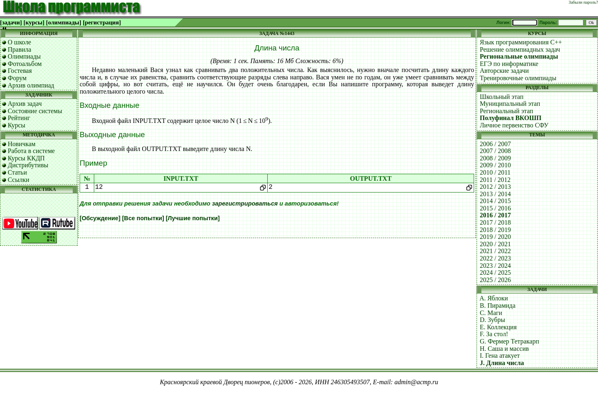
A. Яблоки (493, 298)
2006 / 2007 (495, 143)
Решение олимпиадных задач (520, 49)
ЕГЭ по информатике (509, 63)
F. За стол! (494, 333)
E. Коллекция (498, 327)
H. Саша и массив (504, 348)
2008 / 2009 (495, 158)
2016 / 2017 (495, 215)
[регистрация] (102, 22)
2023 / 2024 (495, 265)
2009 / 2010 (495, 165)
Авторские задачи (504, 70)
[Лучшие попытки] (193, 218)
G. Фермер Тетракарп (509, 341)
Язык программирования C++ (521, 42)
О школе (19, 42)
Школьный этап (502, 96)
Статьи (17, 172)
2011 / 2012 (495, 179)
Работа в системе (31, 150)
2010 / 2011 (495, 172)
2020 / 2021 (495, 244)
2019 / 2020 (495, 236)
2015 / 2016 (495, 208)
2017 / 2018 (495, 222)
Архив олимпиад (31, 85)
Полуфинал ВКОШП (511, 117)
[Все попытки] (143, 218)
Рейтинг (19, 117)
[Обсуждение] (100, 218)
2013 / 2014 (495, 193)
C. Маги (491, 312)
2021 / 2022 (495, 250)
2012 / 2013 (495, 186)
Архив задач (25, 103)
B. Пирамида (498, 305)
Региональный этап (506, 110)
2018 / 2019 (495, 229)
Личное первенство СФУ (514, 125)
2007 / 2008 (495, 150)
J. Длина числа (502, 362)
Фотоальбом (25, 63)
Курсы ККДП (26, 158)
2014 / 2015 (495, 200)
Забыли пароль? (583, 2)
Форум (17, 77)
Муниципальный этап (510, 103)
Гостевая (20, 70)
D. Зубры (492, 319)
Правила (19, 49)
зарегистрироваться (245, 203)
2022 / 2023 (495, 258)
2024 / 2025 (495, 272)
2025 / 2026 (495, 279)
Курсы (16, 125)
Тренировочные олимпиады (518, 77)
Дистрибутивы (28, 165)
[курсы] (34, 22)
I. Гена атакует (500, 355)
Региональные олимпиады (519, 56)
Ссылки (18, 179)
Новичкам (21, 143)
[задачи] (11, 22)
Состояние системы (35, 110)
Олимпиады (24, 56)
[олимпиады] (63, 22)
